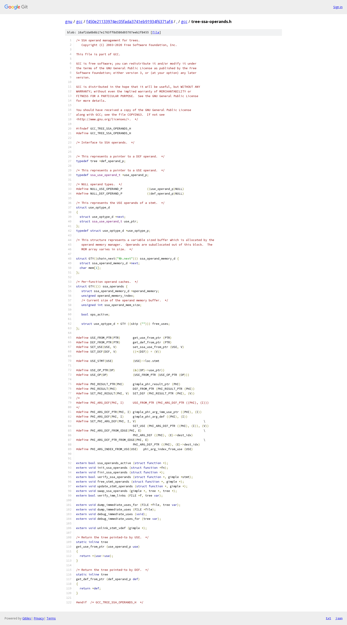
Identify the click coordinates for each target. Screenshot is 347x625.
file (155, 32)
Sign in (338, 7)
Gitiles (26, 618)
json (339, 618)
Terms (51, 618)
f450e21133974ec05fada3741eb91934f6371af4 (129, 21)
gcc (79, 21)
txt (328, 618)
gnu (68, 21)
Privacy (39, 618)
